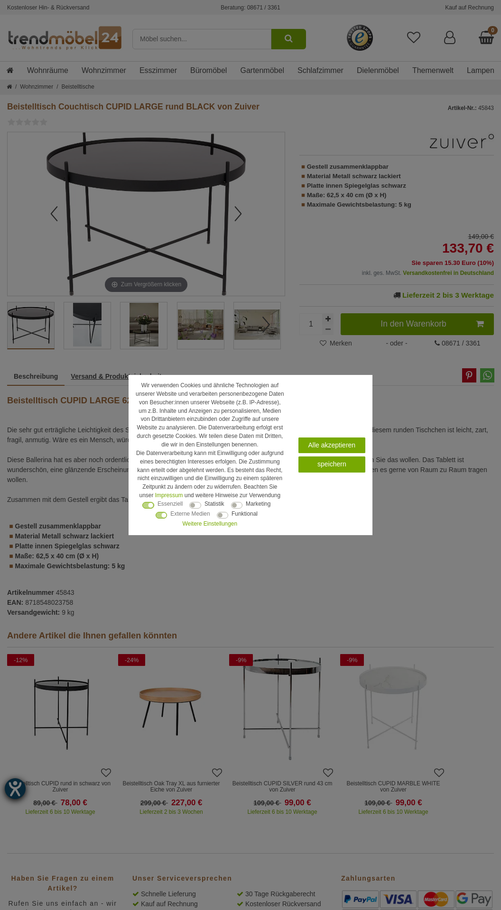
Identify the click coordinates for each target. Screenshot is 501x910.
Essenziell (170, 503)
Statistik (214, 503)
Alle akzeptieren (332, 445)
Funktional (245, 513)
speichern (331, 464)
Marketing (258, 503)
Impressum (169, 495)
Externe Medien (190, 513)
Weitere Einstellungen (210, 523)
